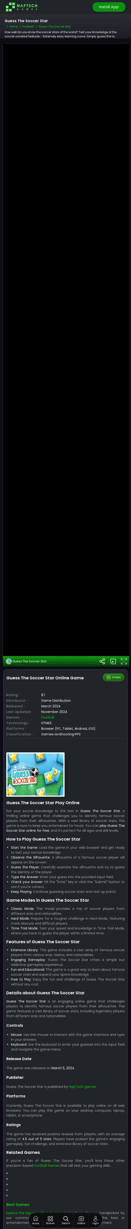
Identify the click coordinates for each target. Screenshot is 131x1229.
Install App (109, 7)
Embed (114, 674)
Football (47, 714)
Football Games (46, 1162)
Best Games (17, 1201)
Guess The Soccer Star (26, 658)
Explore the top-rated (23, 1210)
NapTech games (82, 1083)
